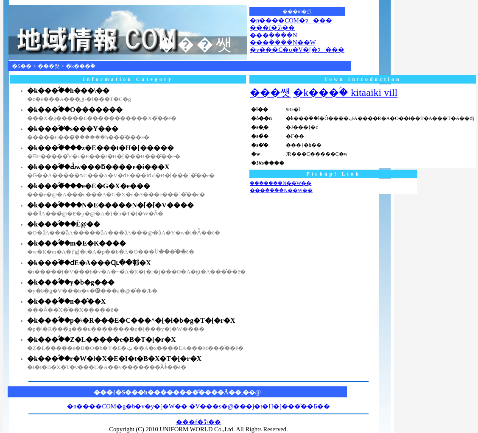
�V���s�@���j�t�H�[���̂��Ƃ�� (259, 406)
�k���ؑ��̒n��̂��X (66, 301)
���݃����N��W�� (280, 183)
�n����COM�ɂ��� (291, 20)
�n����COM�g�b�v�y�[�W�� (127, 406)
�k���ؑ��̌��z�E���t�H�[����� (100, 147)
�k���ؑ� (81, 66)
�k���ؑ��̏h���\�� (68, 90)
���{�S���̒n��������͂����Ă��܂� (171, 392)
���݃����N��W (283, 42)
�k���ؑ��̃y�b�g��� (71, 282)
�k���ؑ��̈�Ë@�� (63, 224)
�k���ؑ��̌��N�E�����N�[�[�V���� (110, 205)
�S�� (21, 66)
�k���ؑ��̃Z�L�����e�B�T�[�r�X (101, 339)
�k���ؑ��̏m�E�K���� (76, 243)
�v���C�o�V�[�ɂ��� (297, 49)
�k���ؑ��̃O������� (75, 109)
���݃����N (273, 35)
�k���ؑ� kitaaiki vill (345, 92)
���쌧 (49, 66)
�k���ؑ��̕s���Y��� (72, 128)
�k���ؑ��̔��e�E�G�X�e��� (88, 186)
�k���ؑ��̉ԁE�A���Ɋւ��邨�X (89, 262)
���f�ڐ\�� (272, 27)
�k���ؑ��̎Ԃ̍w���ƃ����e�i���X (98, 166)
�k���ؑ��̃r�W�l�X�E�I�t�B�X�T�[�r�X (114, 358)
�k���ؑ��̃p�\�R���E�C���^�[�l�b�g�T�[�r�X (131, 320)
